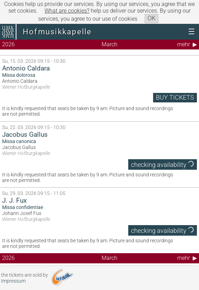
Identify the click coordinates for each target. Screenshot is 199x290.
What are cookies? (66, 10)
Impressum (13, 281)
